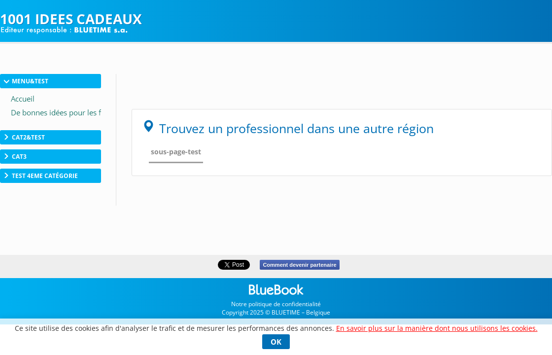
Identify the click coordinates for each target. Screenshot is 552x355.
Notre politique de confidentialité (276, 304)
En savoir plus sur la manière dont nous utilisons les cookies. (437, 328)
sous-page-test (176, 151)
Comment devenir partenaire (299, 265)
